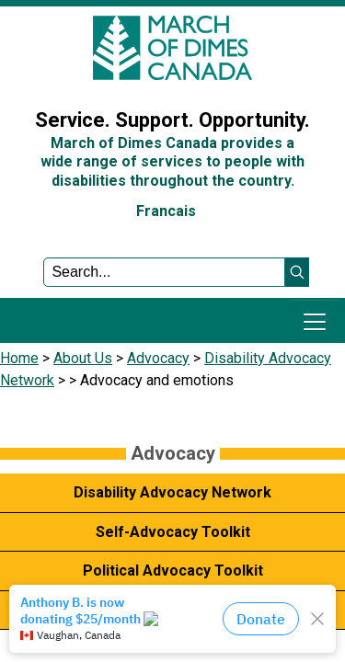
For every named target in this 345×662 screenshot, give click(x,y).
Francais (166, 211)
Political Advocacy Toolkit (173, 570)
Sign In (32, 77)
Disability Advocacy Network (172, 492)
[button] (297, 272)
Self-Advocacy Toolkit (173, 532)
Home (19, 358)
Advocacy (158, 358)
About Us (82, 358)
